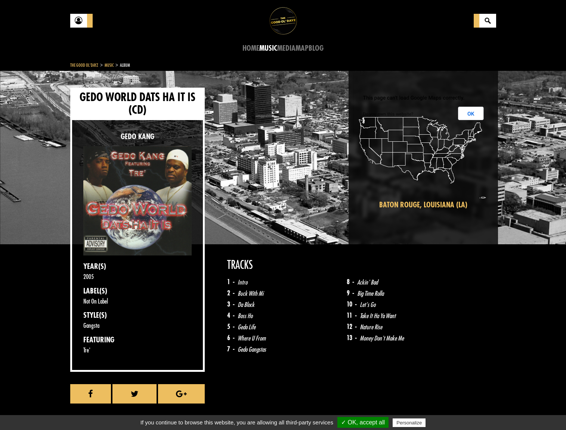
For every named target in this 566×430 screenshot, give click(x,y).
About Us (164, 411)
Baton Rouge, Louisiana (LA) (423, 205)
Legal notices (128, 411)
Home (250, 48)
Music (268, 48)
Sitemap (193, 411)
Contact (89, 410)
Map (302, 48)
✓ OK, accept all (363, 422)
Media (286, 48)
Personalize (409, 423)
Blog (316, 48)
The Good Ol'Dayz (84, 65)
